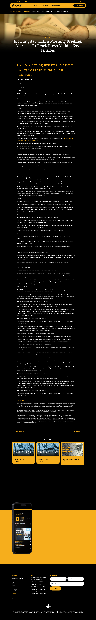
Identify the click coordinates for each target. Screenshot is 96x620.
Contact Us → (15, 595)
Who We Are (45, 5)
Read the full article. (22, 400)
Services (14, 582)
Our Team (14, 583)
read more (16, 461)
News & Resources (56, 5)
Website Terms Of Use (36, 584)
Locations (14, 585)
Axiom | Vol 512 (19, 459)
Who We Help (36, 5)
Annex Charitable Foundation (37, 581)
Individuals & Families (16, 576)
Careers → (14, 593)
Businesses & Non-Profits (17, 578)
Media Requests (16, 590)
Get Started (79, 5)
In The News (14, 589)
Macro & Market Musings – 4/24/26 (71, 459)
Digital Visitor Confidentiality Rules (38, 586)
